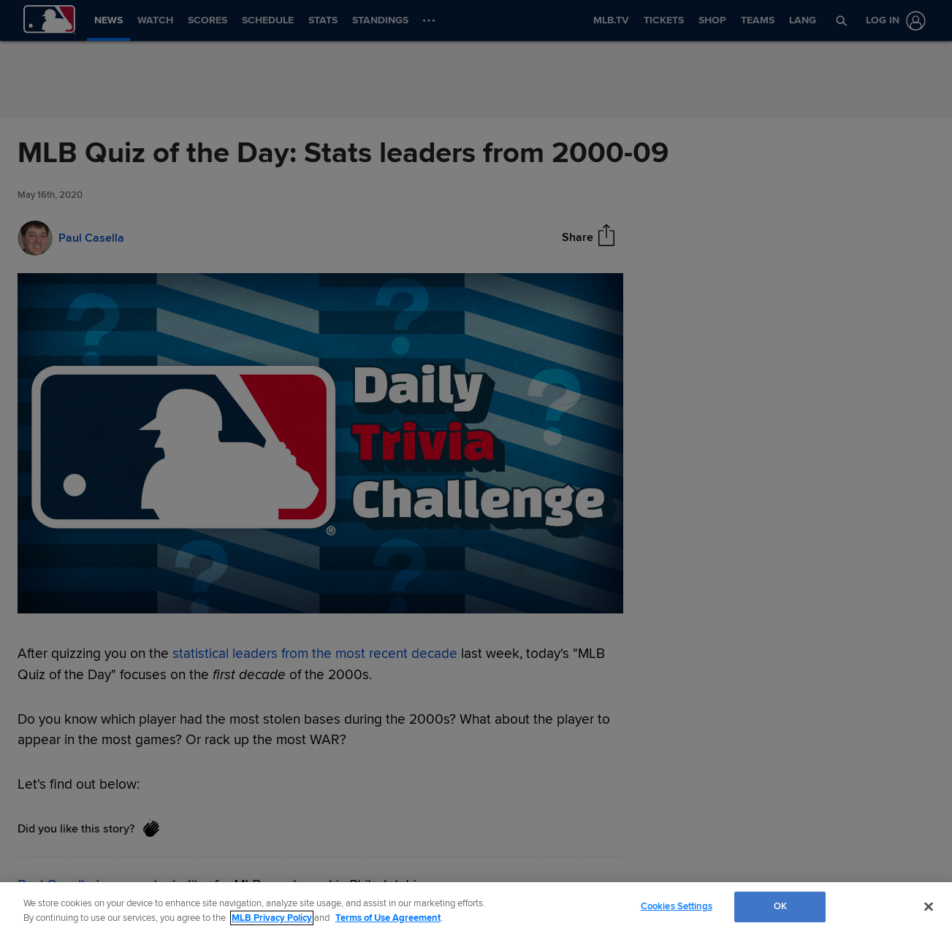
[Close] (929, 906)
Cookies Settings (676, 906)
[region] (476, 908)
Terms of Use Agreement (388, 918)
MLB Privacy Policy (272, 918)
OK (780, 906)
